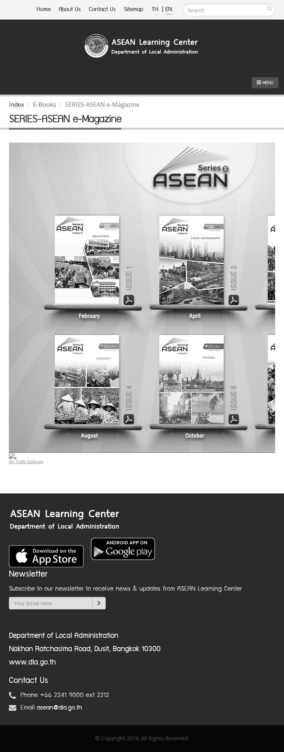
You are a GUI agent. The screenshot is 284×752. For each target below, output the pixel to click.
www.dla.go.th (32, 662)
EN (168, 9)
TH (156, 9)
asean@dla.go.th (59, 707)
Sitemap (133, 9)
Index (16, 104)
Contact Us (102, 9)
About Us (70, 9)
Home (44, 9)
